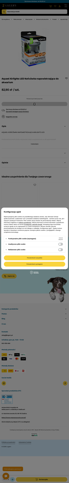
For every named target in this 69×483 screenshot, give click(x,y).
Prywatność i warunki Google (33, 224)
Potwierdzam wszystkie (34, 258)
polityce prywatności (25, 222)
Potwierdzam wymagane (34, 264)
